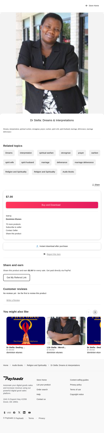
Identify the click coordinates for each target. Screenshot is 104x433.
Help (38, 394)
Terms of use (75, 389)
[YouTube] (29, 412)
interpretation (26, 153)
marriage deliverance (84, 162)
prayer (81, 153)
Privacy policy (76, 385)
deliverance (62, 162)
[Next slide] (95, 312)
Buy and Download (52, 205)
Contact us (41, 399)
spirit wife (9, 162)
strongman (66, 153)
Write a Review (13, 300)
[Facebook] (14, 412)
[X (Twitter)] (19, 412)
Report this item (52, 254)
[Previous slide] (88, 312)
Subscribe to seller (13, 227)
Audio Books (68, 172)
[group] (25, 335)
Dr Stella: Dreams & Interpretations (65, 365)
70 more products (13, 224)
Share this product (13, 234)
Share (96, 185)
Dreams (9, 153)
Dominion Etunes (13, 219)
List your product (44, 385)
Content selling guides (79, 380)
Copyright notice (77, 394)
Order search (42, 389)
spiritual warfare (46, 153)
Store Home (92, 6)
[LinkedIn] (24, 412)
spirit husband (27, 162)
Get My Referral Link (17, 277)
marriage (45, 162)
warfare (94, 153)
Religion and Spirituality (16, 172)
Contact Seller (12, 230)
